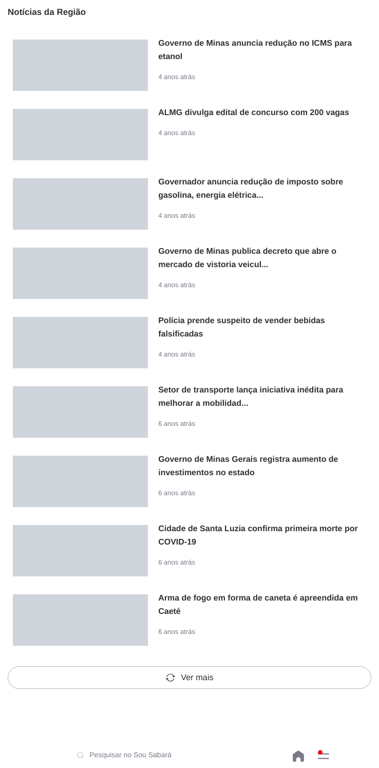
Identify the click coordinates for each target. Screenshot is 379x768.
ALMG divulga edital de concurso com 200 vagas (253, 112)
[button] (323, 756)
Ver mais (189, 677)
